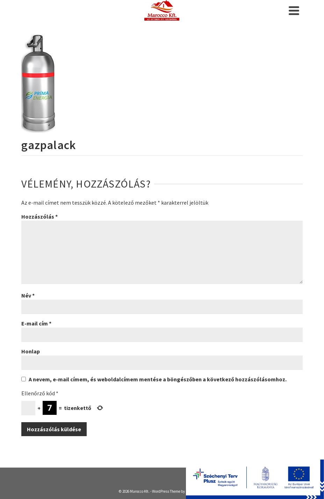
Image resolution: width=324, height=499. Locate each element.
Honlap (30, 351)
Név (28, 295)
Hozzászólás (39, 216)
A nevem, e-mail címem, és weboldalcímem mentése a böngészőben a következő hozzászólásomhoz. (158, 379)
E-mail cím (36, 323)
